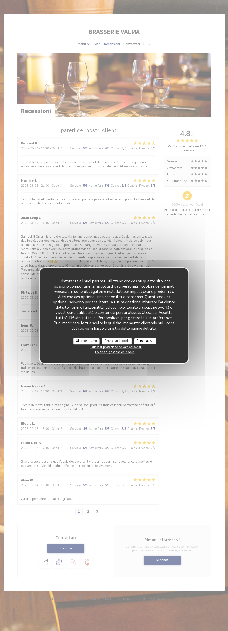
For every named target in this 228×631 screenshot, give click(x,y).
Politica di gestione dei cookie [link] (115, 352)
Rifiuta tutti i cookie (117, 341)
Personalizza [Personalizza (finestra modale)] (145, 341)
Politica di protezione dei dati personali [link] (116, 347)
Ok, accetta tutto (86, 341)
